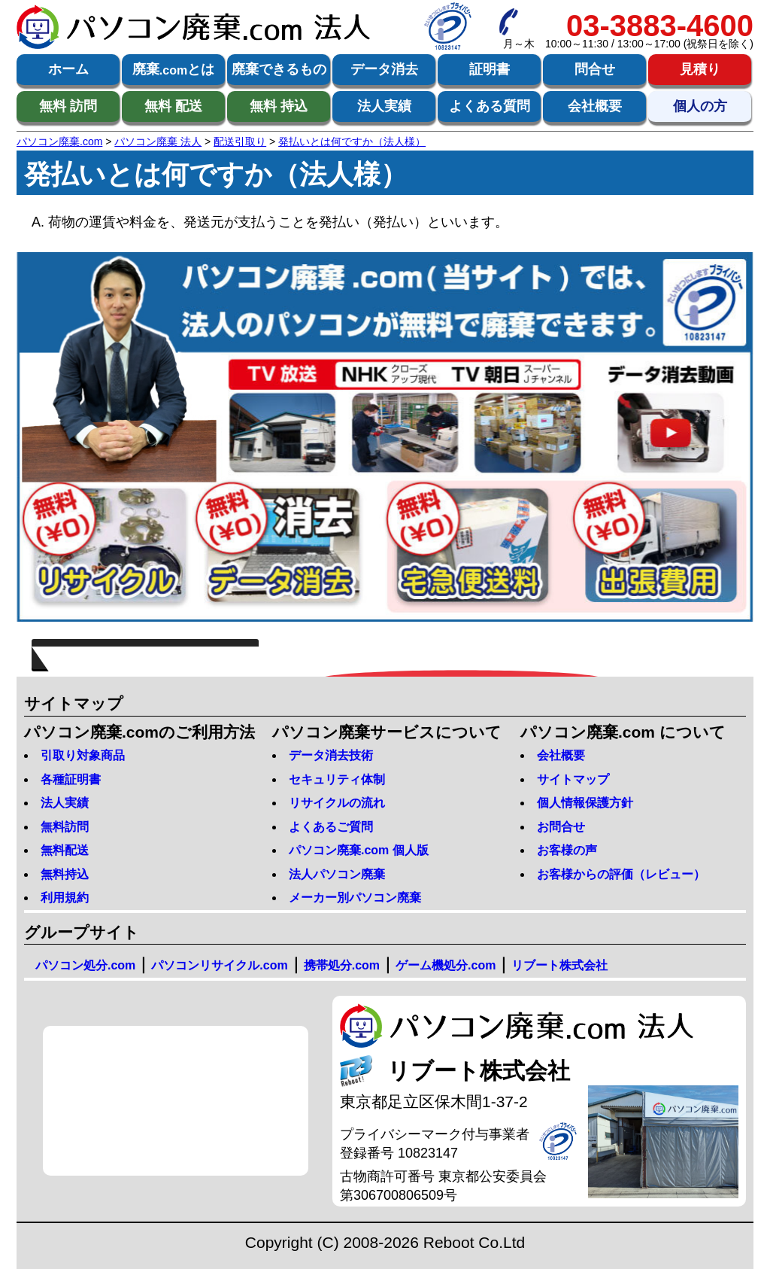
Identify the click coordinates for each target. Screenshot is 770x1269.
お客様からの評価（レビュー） (621, 874)
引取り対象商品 (83, 755)
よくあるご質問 (331, 826)
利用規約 (65, 897)
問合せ (594, 69)
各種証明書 (71, 779)
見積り (700, 69)
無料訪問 (65, 826)
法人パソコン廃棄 (337, 874)
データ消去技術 (331, 755)
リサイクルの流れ (337, 802)
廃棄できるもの (279, 69)
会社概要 (595, 106)
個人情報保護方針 (585, 802)
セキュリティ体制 (337, 779)
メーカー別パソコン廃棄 (355, 897)
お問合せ (561, 826)
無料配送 (65, 850)
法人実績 (384, 106)
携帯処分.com (342, 965)
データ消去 (384, 69)
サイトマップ (573, 779)
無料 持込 (279, 106)
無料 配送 (173, 106)
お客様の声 (567, 850)
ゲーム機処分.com (446, 965)
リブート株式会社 (559, 965)
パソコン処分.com (85, 965)
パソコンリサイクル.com (219, 965)
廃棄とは (173, 70)
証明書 (489, 69)
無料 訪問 (68, 106)
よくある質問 (489, 106)
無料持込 (65, 874)
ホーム (68, 69)
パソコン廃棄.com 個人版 (359, 850)
